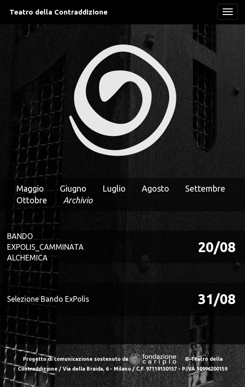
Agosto (155, 188)
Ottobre (31, 200)
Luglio (114, 188)
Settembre (205, 188)
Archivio (78, 200)
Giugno (73, 188)
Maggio (30, 188)
